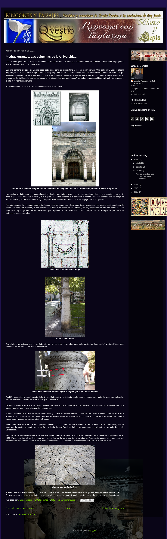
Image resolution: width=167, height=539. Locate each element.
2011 (136, 160)
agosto (139, 167)
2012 (136, 184)
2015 (136, 192)
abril (138, 163)
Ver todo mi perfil (138, 94)
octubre (139, 171)
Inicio (68, 508)
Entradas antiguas (113, 508)
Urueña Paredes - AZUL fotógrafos (144, 82)
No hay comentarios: (67, 500)
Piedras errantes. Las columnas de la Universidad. (41, 56)
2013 (136, 188)
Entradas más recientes (20, 508)
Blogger (92, 530)
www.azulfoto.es (140, 104)
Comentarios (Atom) (26, 514)
